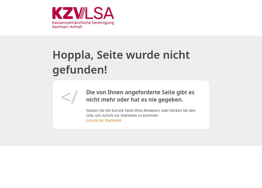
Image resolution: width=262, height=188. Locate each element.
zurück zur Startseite (103, 120)
